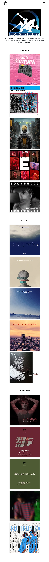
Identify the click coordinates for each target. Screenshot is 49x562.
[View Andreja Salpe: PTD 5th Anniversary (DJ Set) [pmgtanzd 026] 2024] (25, 506)
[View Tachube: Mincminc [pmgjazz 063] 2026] (25, 367)
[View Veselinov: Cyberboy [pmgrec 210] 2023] (25, 133)
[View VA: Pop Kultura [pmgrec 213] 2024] (25, 69)
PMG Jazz (24, 220)
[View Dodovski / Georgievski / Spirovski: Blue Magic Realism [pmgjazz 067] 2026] (25, 240)
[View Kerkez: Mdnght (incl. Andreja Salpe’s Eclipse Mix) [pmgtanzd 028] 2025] (25, 442)
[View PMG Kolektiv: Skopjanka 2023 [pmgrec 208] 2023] (25, 197)
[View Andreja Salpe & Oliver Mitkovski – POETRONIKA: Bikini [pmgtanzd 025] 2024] (25, 538)
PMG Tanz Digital (24, 391)
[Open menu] (44, 3)
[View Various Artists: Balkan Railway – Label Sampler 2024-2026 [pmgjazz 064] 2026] (25, 335)
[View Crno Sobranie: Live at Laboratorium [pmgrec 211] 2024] (25, 101)
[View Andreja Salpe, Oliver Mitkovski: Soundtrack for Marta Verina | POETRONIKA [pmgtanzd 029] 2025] (25, 410)
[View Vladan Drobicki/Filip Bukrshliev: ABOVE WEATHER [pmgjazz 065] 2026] (25, 303)
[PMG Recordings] (5, 3)
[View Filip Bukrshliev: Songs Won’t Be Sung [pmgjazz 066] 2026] (25, 272)
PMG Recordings (24, 50)
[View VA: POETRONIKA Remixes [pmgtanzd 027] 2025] (25, 474)
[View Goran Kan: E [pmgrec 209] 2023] (25, 165)
